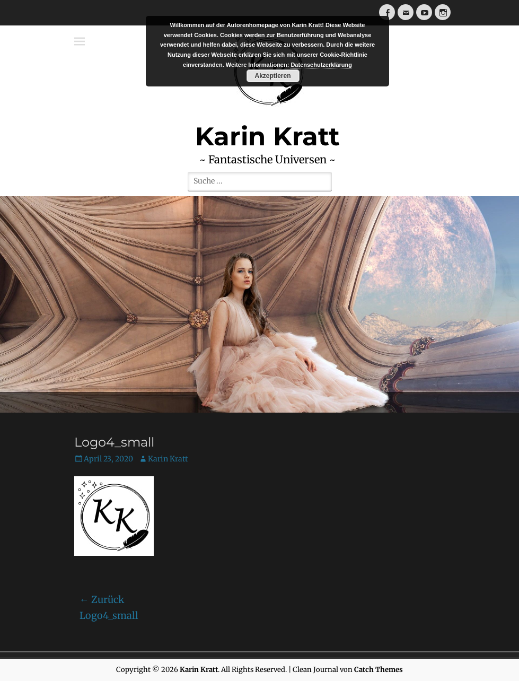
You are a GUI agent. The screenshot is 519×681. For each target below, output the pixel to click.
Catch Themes (378, 669)
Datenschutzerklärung (321, 65)
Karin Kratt (168, 459)
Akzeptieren (272, 76)
